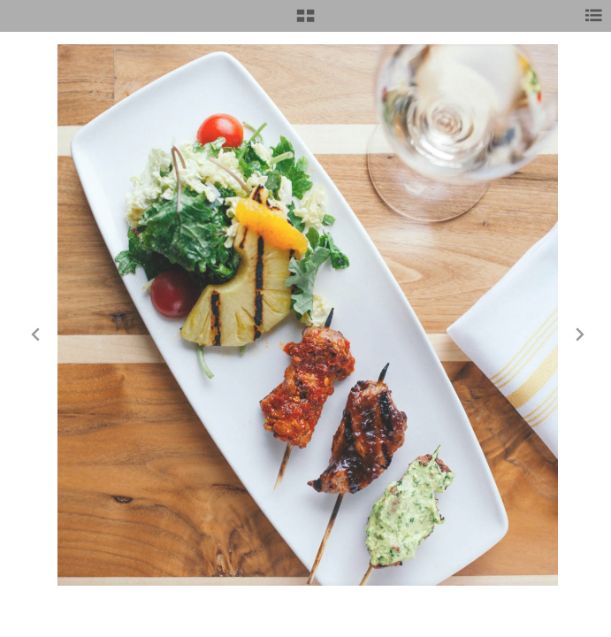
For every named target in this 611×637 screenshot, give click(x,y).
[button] (305, 22)
